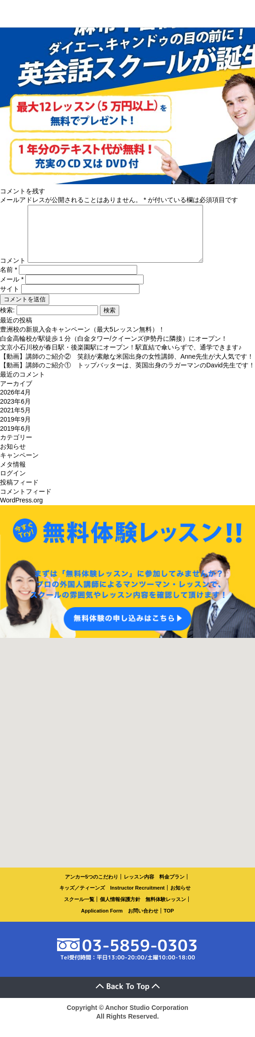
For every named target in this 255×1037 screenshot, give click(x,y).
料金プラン (172, 887)
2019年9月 (15, 430)
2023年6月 (15, 412)
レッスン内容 (139, 887)
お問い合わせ (143, 921)
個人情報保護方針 (120, 910)
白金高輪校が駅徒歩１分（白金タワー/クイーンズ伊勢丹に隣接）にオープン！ (113, 349)
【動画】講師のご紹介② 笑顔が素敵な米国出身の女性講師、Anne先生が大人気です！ (127, 367)
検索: (7, 321)
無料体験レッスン (165, 910)
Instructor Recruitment (137, 899)
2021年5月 (15, 421)
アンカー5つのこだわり (91, 887)
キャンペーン (19, 466)
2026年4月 (15, 403)
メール (11, 290)
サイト (9, 300)
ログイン (13, 484)
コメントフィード (26, 502)
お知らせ (13, 457)
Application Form (101, 921)
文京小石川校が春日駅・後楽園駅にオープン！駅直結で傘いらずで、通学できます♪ (121, 358)
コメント (13, 271)
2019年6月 (15, 439)
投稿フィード (19, 493)
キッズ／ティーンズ (82, 899)
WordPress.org (21, 511)
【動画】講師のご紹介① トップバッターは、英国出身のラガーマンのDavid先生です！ (127, 376)
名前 (8, 280)
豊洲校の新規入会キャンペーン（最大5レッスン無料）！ (82, 340)
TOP (169, 921)
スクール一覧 (79, 910)
